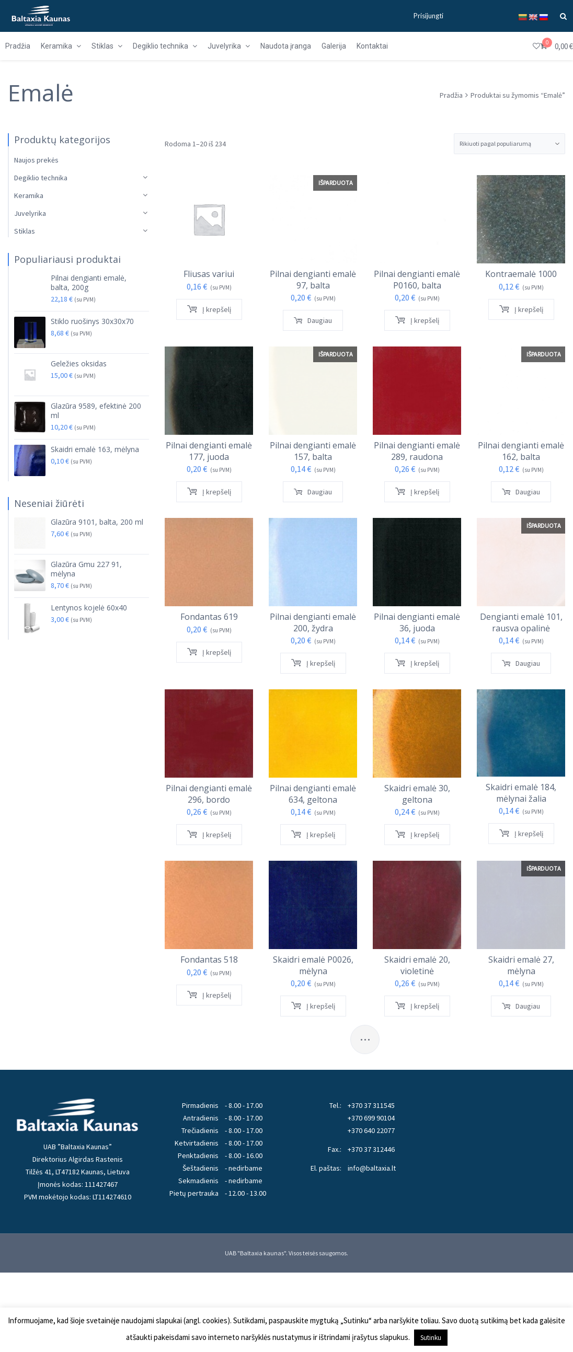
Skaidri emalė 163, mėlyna (95, 449)
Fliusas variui (209, 274)
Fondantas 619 (208, 612)
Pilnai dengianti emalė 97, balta (302, 279)
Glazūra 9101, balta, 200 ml (97, 522)
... (365, 1035)
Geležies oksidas (79, 363)
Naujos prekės (36, 160)
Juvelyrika (30, 213)
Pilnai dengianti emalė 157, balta (302, 446)
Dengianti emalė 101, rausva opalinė (487, 618)
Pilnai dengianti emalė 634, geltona (301, 784)
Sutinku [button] (430, 1337)
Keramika (28, 195)
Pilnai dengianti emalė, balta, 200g (89, 282)
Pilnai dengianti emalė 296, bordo (208, 784)
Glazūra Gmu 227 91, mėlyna (86, 569)
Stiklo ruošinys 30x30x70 (92, 321)
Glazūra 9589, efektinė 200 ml (96, 410)
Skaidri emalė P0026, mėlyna (301, 952)
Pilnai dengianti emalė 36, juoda (395, 618)
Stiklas (24, 231)
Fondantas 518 (208, 946)
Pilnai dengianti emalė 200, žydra (301, 618)
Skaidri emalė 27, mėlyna (487, 952)
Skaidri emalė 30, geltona (395, 784)
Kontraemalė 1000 (487, 274)
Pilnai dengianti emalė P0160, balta (395, 279)
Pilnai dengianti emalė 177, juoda (209, 446)
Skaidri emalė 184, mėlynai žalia (487, 784)
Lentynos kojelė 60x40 (89, 608)
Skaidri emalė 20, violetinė (395, 952)
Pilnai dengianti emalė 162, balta (487, 446)
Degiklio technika (40, 177)
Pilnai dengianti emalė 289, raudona (395, 446)
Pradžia (451, 95)
